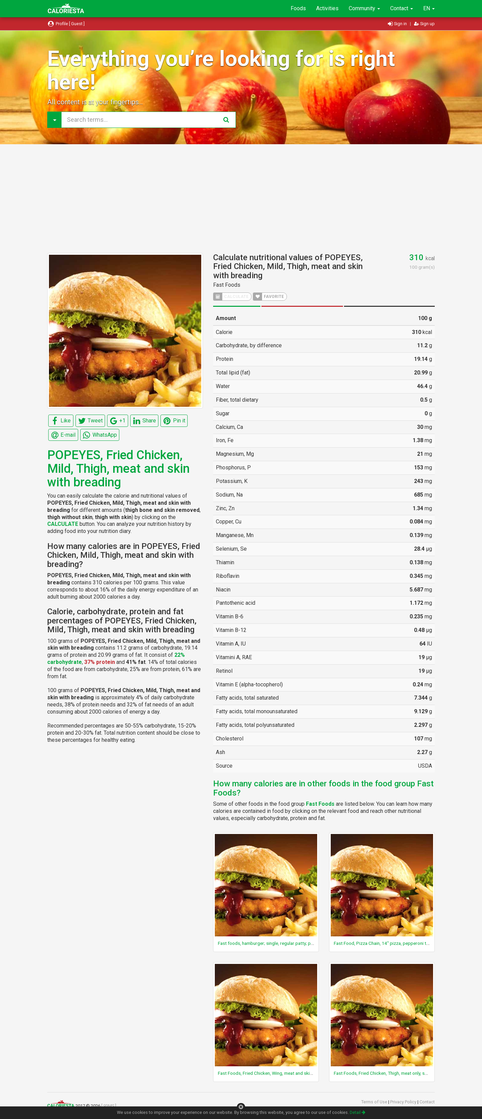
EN (429, 8)
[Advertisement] (241, 198)
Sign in (398, 23)
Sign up (424, 23)
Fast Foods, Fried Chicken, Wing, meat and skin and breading (279, 1073)
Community (364, 8)
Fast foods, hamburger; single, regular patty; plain (267, 943)
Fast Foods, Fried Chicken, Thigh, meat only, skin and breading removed (405, 1073)
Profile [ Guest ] (66, 23)
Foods (298, 8)
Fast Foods (226, 285)
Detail (357, 1112)
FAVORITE (268, 296)
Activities (327, 8)
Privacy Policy (403, 1101)
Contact (401, 8)
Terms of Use (374, 1101)
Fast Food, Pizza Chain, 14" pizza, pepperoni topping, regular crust (401, 943)
